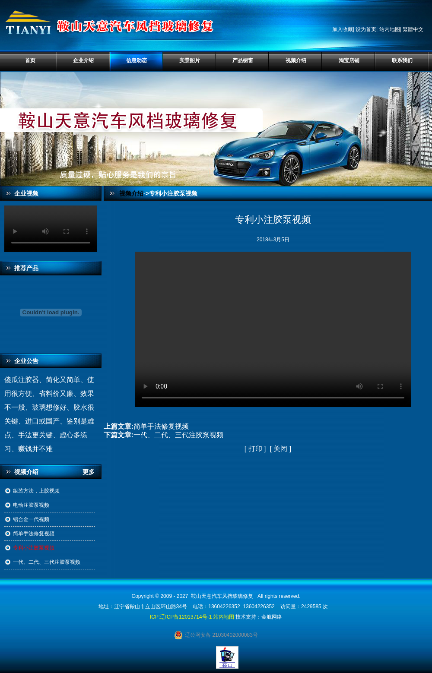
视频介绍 (296, 60)
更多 (92, 471)
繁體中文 (413, 29)
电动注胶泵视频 (31, 505)
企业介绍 (83, 60)
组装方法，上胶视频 (36, 491)
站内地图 (389, 29)
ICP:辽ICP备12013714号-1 (181, 617)
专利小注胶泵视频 (33, 548)
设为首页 (366, 29)
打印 (255, 448)
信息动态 (136, 60)
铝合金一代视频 (31, 519)
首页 (30, 60)
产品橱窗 (242, 60)
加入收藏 (342, 29)
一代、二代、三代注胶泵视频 (46, 562)
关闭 (280, 448)
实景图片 (189, 60)
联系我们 (402, 60)
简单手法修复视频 (33, 534)
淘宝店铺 (349, 60)
